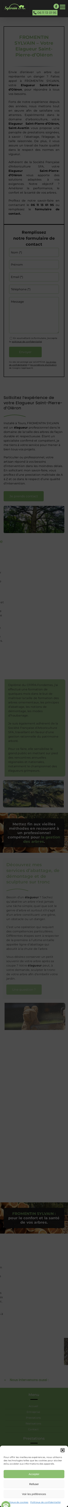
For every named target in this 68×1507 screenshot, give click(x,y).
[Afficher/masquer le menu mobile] (63, 7)
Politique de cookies (17, 1502)
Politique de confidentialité (45, 1502)
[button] (62, 1450)
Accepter (34, 1474)
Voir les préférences (34, 1494)
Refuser (34, 1484)
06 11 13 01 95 (45, 13)
